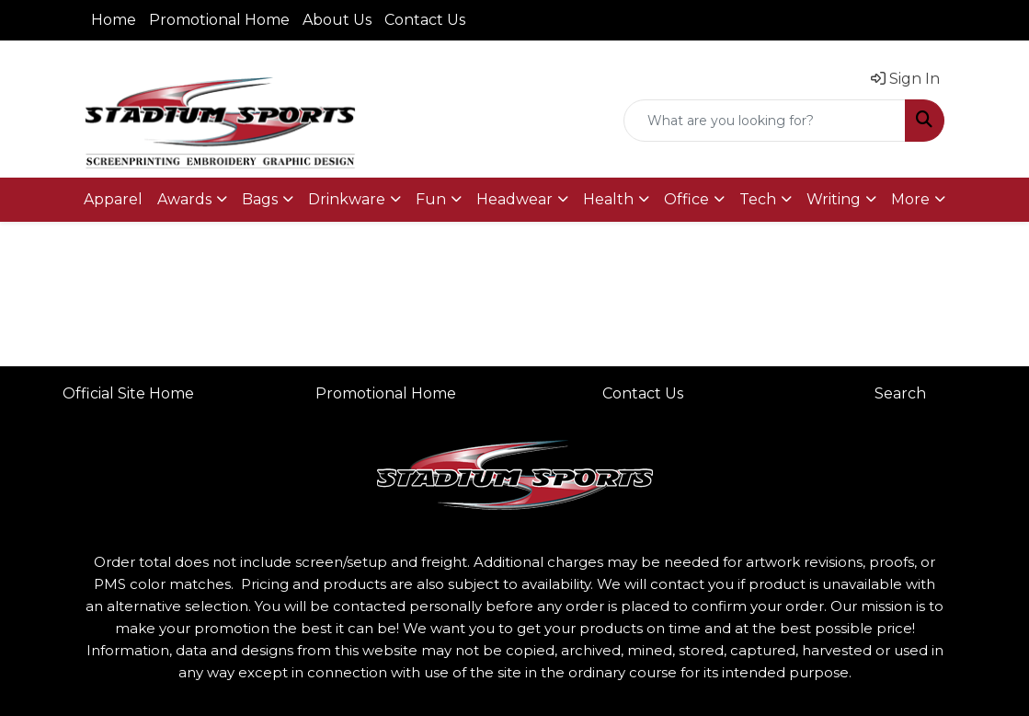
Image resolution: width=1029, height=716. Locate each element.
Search (900, 393)
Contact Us (424, 20)
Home (113, 20)
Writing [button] (833, 199)
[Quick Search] (764, 120)
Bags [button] (260, 199)
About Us (337, 20)
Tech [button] (757, 199)
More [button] (910, 199)
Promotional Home (219, 20)
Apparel (113, 199)
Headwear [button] (514, 199)
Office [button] (686, 199)
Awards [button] (184, 199)
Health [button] (608, 199)
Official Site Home (128, 393)
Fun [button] (431, 199)
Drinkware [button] (346, 199)
